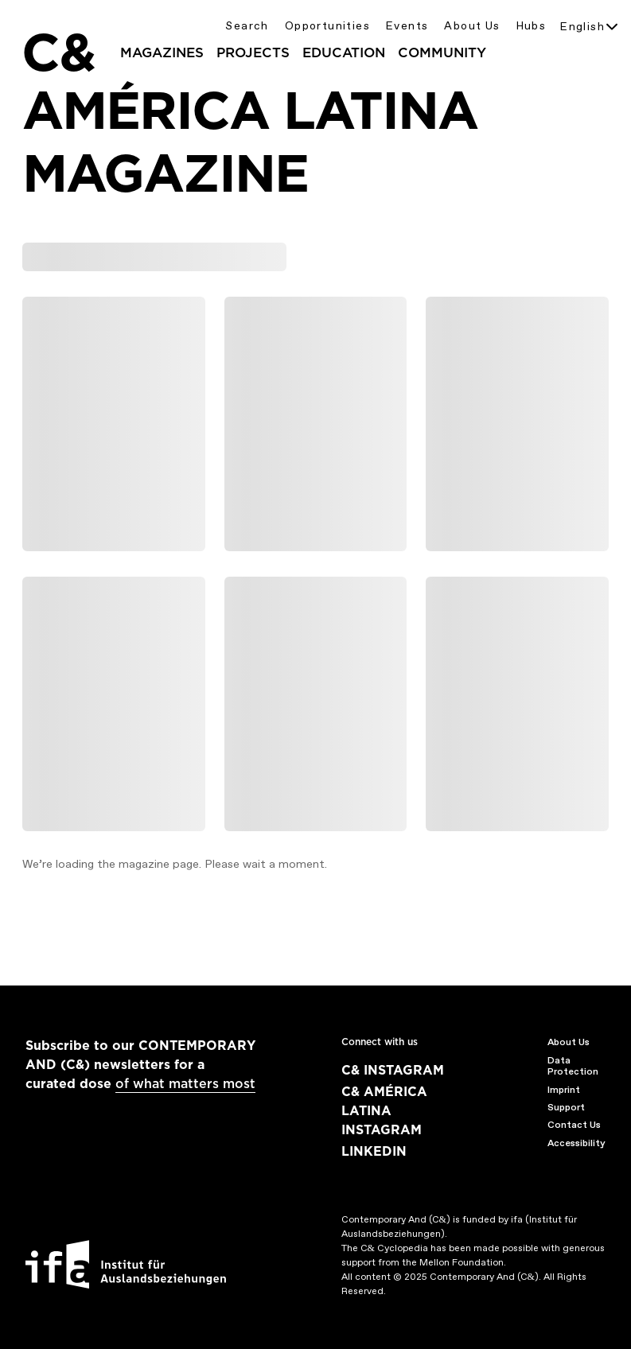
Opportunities (327, 26)
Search (246, 26)
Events (407, 26)
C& (58, 52)
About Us (472, 26)
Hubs (531, 26)
